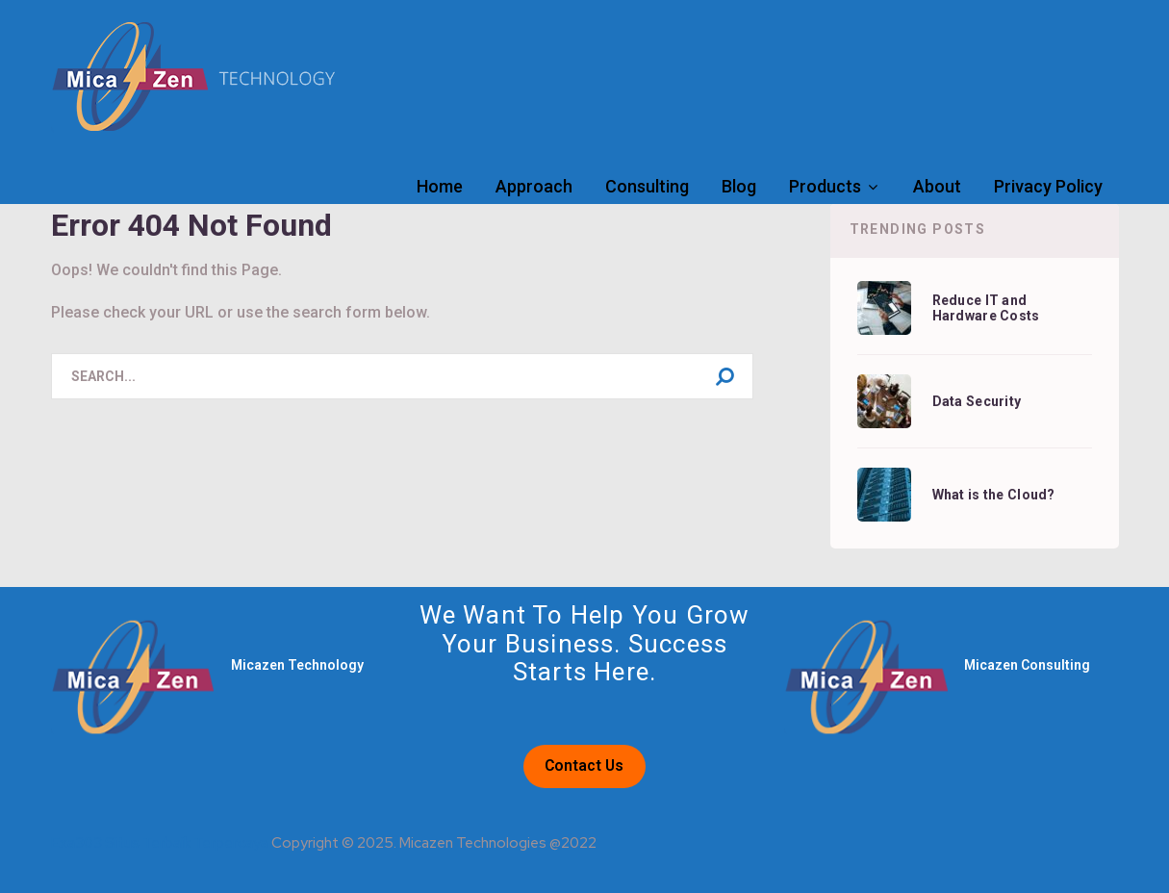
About (937, 186)
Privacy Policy (1048, 186)
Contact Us (584, 765)
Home (440, 186)
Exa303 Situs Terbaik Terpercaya (159, 843)
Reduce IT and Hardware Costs (986, 308)
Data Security (977, 401)
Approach (534, 186)
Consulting (647, 186)
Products (825, 186)
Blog (739, 186)
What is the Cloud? (993, 494)
